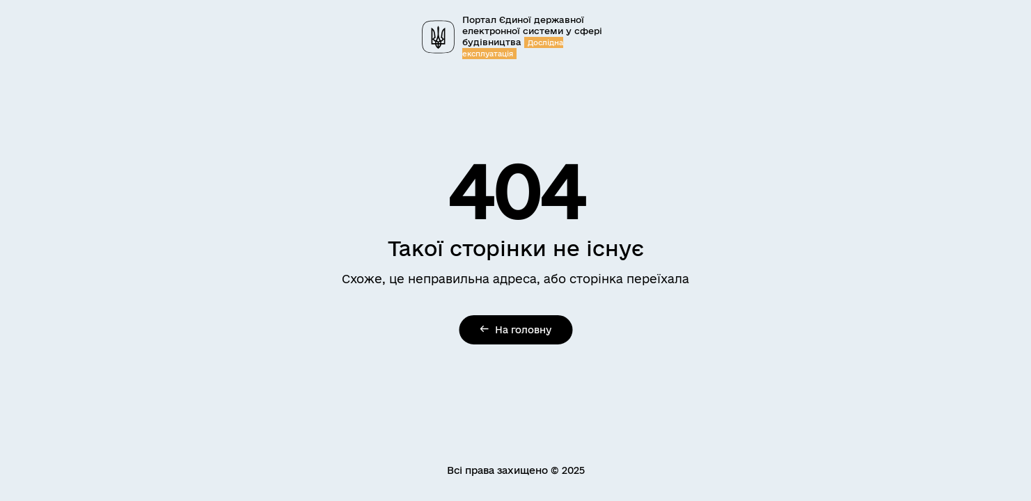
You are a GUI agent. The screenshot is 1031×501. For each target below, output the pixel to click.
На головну (515, 329)
